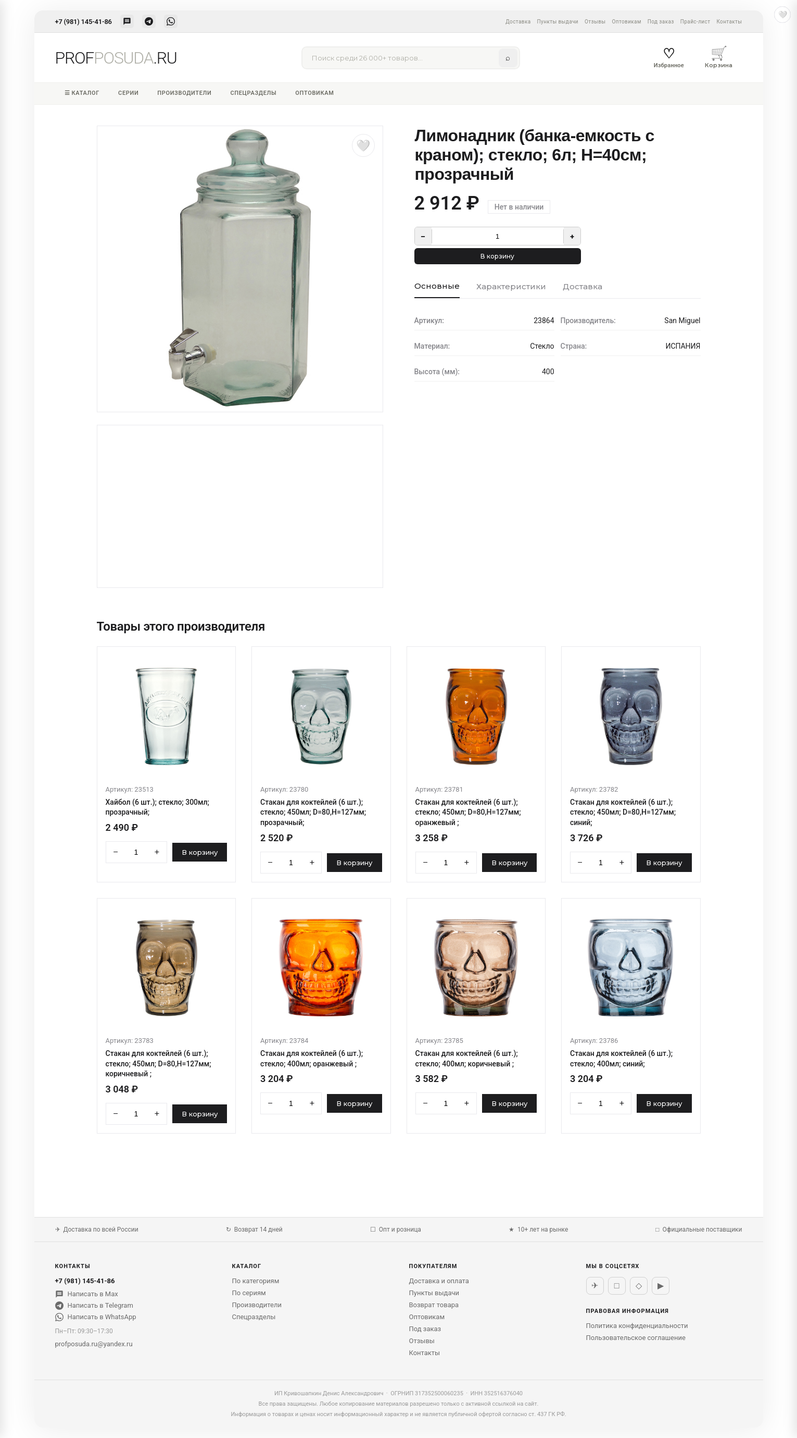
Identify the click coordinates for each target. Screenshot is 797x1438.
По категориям (256, 1281)
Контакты (729, 21)
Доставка (517, 21)
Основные (437, 286)
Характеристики (511, 286)
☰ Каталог (82, 93)
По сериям (249, 1293)
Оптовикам (626, 21)
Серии (128, 93)
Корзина (719, 57)
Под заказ (661, 21)
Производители (184, 93)
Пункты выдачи (557, 21)
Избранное (669, 57)
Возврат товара (434, 1305)
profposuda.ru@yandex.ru (94, 1344)
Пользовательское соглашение (636, 1338)
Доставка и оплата (439, 1281)
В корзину (497, 256)
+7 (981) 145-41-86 (83, 22)
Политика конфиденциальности (637, 1326)
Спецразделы (253, 93)
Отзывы (595, 21)
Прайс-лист (695, 21)
